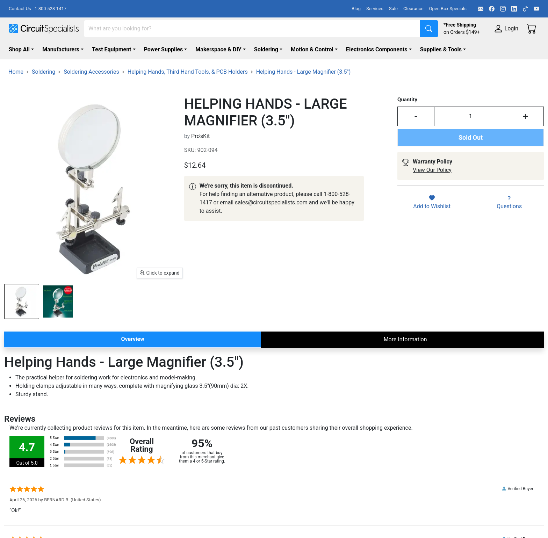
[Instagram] (503, 8)
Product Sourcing (295, 520)
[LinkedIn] (514, 8)
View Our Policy (432, 170)
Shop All (19, 49)
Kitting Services (293, 510)
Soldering (266, 49)
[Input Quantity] (470, 116)
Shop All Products (183, 520)
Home (15, 71)
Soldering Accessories (91, 71)
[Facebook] (492, 8)
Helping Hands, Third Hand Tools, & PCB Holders (188, 71)
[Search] (252, 28)
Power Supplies (163, 49)
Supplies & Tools (441, 49)
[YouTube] (536, 8)
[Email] (480, 8)
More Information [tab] (405, 339)
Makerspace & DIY (218, 49)
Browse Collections (185, 531)
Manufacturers (60, 49)
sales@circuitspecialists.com (271, 202)
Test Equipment (111, 49)
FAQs (393, 520)
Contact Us (401, 531)
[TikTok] (525, 8)
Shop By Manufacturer (188, 510)
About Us (398, 510)
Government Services (300, 531)
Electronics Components (377, 49)
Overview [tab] (132, 339)
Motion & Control (312, 49)
